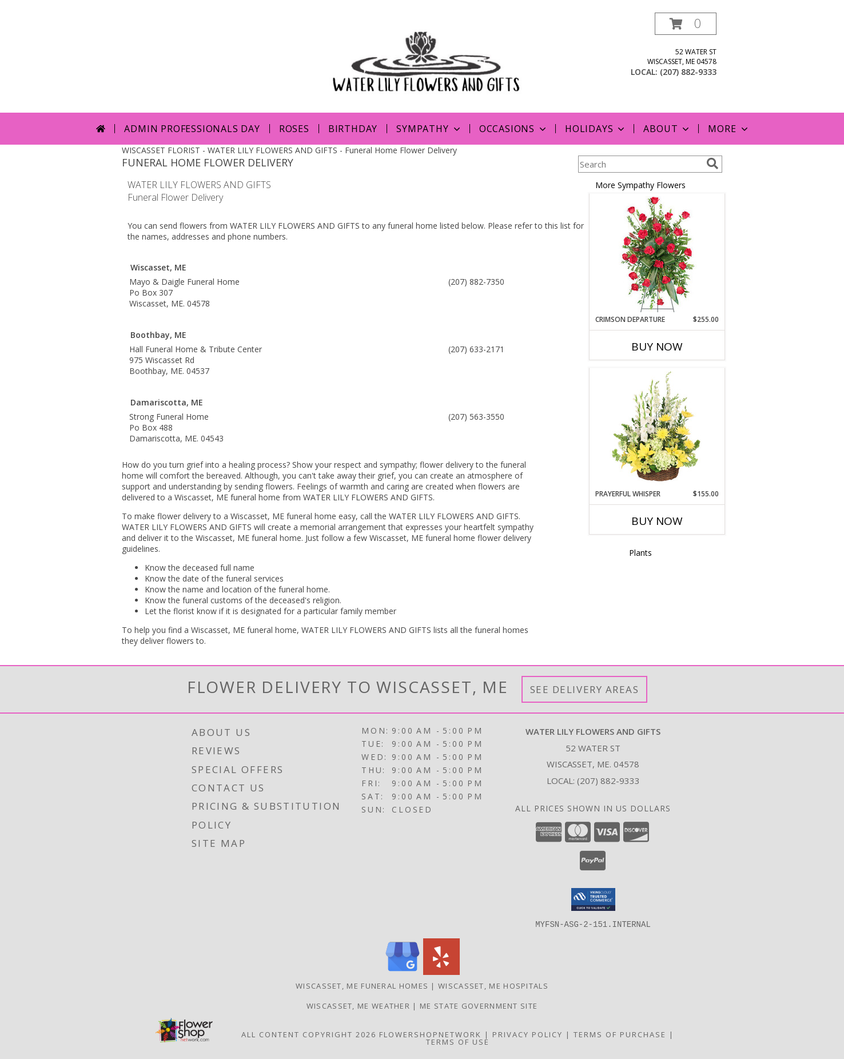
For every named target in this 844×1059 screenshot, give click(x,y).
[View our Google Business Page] (402, 971)
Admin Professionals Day (192, 128)
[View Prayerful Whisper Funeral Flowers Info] (657, 429)
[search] (712, 163)
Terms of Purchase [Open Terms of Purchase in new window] (620, 1034)
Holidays (596, 128)
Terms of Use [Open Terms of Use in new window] (457, 1041)
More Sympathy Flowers (640, 185)
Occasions (513, 128)
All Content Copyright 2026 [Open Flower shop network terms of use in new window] (308, 1034)
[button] (685, 24)
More (729, 128)
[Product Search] (640, 164)
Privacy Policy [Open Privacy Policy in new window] (527, 1034)
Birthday (352, 128)
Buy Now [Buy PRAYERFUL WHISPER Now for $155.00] (657, 520)
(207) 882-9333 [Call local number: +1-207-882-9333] (688, 71)
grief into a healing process (236, 464)
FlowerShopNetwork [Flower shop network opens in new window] (430, 1034)
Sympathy (429, 128)
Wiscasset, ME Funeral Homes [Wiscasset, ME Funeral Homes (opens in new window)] (362, 985)
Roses (294, 128)
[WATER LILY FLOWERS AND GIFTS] (426, 62)
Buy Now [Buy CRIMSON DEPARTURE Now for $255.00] (657, 346)
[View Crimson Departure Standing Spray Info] (657, 254)
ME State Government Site (479, 1005)
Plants (640, 552)
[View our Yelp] (441, 971)
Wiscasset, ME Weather (358, 1005)
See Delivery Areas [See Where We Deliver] (584, 689)
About (667, 128)
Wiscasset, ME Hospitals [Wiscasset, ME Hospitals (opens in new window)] (493, 985)
